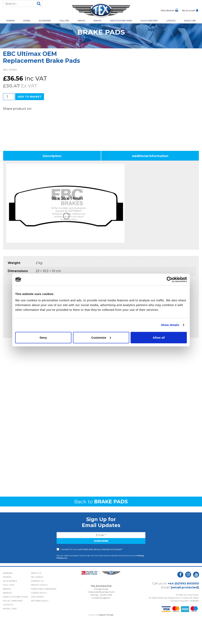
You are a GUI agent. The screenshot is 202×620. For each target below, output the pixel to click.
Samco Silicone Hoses (121, 21)
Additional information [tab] (150, 156)
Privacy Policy (39, 585)
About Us (36, 573)
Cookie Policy (39, 593)
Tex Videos (37, 577)
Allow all (159, 337)
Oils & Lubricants (149, 21)
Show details (170, 325)
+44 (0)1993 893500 (183, 583)
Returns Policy (40, 600)
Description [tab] (52, 156)
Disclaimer (37, 597)
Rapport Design (106, 615)
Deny (43, 337)
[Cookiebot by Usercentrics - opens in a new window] (169, 280)
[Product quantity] (8, 96)
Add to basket (29, 96)
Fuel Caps (64, 21)
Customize (101, 337)
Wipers (26, 21)
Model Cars (190, 21)
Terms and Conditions (43, 589)
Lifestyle (171, 21)
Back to (101, 501)
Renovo (97, 21)
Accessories (45, 21)
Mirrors (10, 21)
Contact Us (37, 581)
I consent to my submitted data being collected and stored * (92, 549)
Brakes (81, 21)
